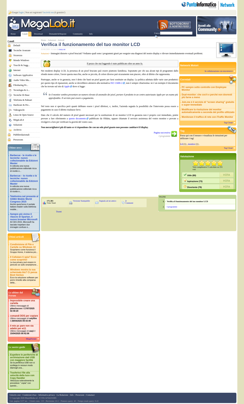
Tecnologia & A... (21, 90)
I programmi (172, 207)
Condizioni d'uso (29, 395)
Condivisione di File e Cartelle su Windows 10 (24, 248)
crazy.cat (62, 49)
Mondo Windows (21, 60)
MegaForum (31, 339)
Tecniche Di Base (21, 95)
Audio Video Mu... (21, 80)
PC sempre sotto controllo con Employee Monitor (204, 88)
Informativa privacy (47, 395)
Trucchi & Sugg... (21, 65)
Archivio (17, 129)
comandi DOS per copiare (24, 318)
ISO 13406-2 (116, 83)
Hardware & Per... (21, 105)
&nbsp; (99, 219)
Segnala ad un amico (107, 201)
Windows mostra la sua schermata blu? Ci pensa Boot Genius (24, 276)
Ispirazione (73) (193, 180)
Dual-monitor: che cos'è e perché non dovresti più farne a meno (207, 96)
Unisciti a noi (15, 395)
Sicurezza (17, 55)
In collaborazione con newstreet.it (219, 71)
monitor (191, 144)
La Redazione (62, 395)
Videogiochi (19, 110)
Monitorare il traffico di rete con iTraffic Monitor (207, 117)
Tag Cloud (228, 122)
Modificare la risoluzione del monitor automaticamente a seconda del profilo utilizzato (208, 111)
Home (43, 40)
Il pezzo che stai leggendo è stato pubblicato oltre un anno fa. (115, 63)
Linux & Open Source (23, 115)
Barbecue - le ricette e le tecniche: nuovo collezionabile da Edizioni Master (24, 163)
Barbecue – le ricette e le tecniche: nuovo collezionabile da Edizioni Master (24, 183)
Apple (67, 86)
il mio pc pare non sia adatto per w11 (24, 329)
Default (16, 45)
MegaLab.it (18, 120)
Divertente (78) (193, 186)
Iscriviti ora (48, 12)
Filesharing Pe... (20, 85)
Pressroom (18, 139)
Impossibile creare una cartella (24, 305)
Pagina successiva (162, 132)
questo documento (77, 118)
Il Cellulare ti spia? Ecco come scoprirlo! (24, 261)
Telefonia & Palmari (22, 100)
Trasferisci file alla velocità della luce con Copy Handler (24, 379)
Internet (16, 70)
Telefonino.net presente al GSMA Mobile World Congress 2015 (24, 203)
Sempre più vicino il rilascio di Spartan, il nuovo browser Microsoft (24, 221)
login (21, 12)
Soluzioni (17, 124)
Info (72, 395)
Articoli (61, 40)
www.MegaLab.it (43, 24)
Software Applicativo (23, 75)
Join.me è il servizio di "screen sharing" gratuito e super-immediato (208, 103)
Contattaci (90, 395)
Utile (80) (190, 175)
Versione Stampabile (81, 201)
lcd (181, 144)
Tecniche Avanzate (21, 50)
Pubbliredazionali (21, 134)
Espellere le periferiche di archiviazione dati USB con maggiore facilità (24, 361)
